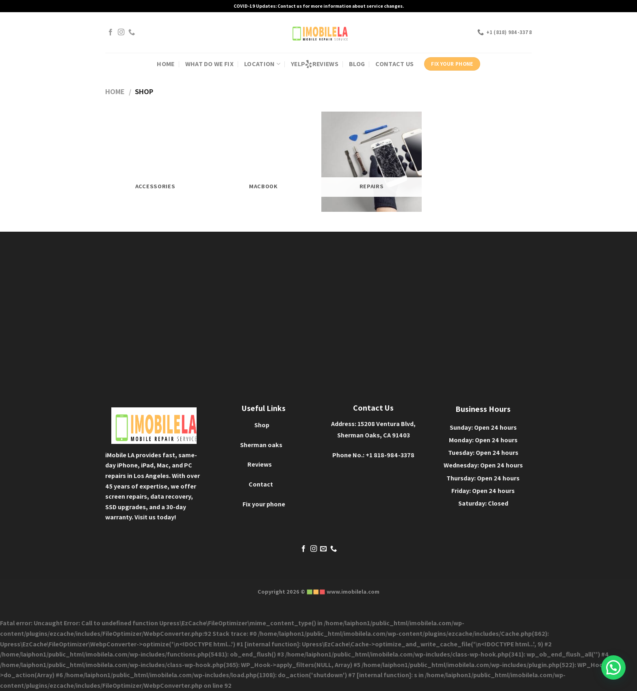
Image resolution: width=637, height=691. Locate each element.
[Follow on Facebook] (110, 32)
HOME (165, 64)
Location (262, 64)
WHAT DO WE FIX (209, 64)
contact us (394, 64)
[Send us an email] (323, 549)
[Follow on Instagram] (121, 32)
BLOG (357, 64)
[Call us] (131, 32)
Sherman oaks (261, 445)
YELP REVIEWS (314, 64)
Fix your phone (264, 504)
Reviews (259, 464)
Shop (261, 425)
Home (115, 91)
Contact (261, 484)
